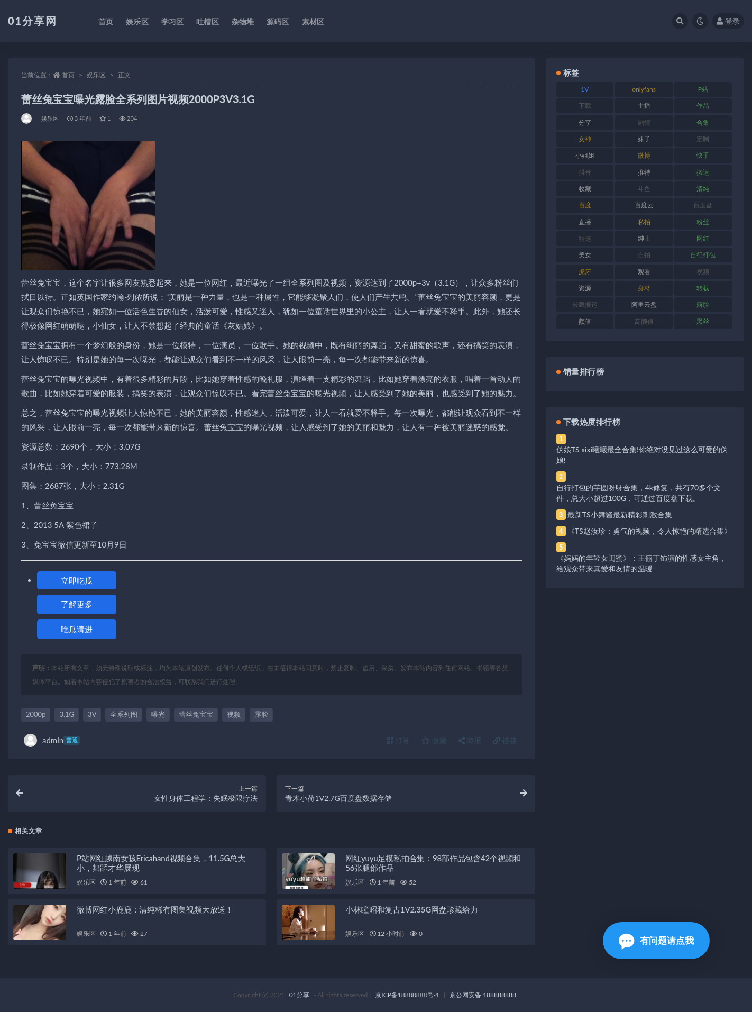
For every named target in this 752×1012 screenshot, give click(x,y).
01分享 (299, 995)
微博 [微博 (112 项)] (644, 155)
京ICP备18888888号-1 (407, 995)
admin (52, 740)
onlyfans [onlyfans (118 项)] (644, 89)
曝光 (158, 714)
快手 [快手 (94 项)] (702, 155)
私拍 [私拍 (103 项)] (644, 222)
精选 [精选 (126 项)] (585, 238)
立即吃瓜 (77, 580)
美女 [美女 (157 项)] (585, 255)
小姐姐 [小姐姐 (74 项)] (584, 155)
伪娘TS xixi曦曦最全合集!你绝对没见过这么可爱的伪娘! (642, 454)
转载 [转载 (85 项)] (702, 288)
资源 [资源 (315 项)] (585, 288)
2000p (35, 714)
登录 (728, 20)
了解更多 (77, 604)
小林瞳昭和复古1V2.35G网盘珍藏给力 (411, 909)
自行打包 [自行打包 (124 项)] (703, 255)
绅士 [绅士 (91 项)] (644, 238)
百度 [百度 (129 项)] (585, 205)
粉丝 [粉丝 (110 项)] (702, 222)
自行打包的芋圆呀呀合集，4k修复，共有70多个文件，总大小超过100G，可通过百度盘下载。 (638, 493)
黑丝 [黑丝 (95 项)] (702, 321)
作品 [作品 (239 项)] (702, 106)
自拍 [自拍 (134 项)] (644, 255)
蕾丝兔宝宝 (196, 714)
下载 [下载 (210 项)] (585, 106)
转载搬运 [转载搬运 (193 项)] (585, 304)
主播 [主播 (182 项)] (644, 106)
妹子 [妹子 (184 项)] (644, 139)
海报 (470, 740)
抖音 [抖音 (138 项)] (585, 172)
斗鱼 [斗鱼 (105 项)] (644, 189)
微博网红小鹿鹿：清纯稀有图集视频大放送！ (155, 909)
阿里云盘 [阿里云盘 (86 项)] (644, 304)
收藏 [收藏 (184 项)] (585, 189)
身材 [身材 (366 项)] (644, 288)
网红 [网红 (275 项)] (702, 238)
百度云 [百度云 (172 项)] (644, 205)
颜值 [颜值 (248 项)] (585, 321)
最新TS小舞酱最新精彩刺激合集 (619, 514)
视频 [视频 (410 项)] (702, 272)
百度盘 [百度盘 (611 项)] (702, 205)
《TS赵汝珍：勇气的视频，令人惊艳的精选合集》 (649, 530)
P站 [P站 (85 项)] (703, 89)
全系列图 (123, 714)
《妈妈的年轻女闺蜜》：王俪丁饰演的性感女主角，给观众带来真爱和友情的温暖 (641, 563)
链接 (505, 740)
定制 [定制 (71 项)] (702, 139)
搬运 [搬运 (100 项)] (702, 172)
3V (92, 714)
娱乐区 (96, 75)
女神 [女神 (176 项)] (585, 139)
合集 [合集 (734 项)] (702, 122)
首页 (68, 75)
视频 (234, 714)
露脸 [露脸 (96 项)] (702, 304)
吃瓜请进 (77, 629)
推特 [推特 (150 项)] (644, 172)
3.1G (66, 714)
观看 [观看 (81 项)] (644, 272)
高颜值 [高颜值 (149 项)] (644, 321)
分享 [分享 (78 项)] (585, 122)
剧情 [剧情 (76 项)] (644, 122)
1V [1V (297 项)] (585, 89)
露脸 (261, 714)
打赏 (398, 740)
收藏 (434, 740)
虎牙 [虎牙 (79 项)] (585, 272)
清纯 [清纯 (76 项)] (702, 189)
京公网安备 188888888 (483, 995)
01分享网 (32, 20)
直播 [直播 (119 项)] (585, 222)
